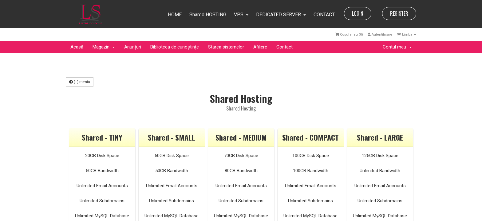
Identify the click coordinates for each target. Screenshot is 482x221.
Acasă (76, 47)
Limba (406, 35)
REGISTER (399, 13)
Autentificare (380, 35)
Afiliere (260, 47)
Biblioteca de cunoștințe (174, 47)
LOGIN (357, 13)
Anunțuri (132, 47)
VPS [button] (241, 14)
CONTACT (324, 14)
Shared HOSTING (207, 14)
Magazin (104, 47)
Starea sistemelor (226, 47)
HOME (175, 14)
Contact (284, 47)
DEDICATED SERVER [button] (281, 14)
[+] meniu (79, 81)
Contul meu (397, 47)
